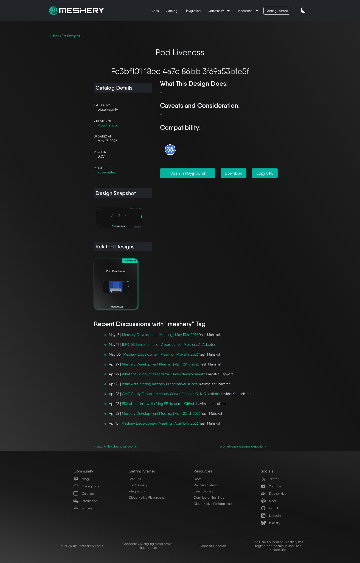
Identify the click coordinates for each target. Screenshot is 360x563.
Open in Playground (187, 173)
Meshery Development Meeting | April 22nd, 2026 (161, 413)
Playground (192, 11)
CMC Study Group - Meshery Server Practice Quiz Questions (170, 394)
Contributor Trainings (209, 497)
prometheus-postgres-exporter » (243, 446)
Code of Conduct (213, 546)
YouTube (271, 486)
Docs (155, 11)
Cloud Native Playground (147, 497)
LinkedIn (271, 515)
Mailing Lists (86, 486)
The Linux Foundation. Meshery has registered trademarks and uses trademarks (278, 546)
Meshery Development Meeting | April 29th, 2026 (160, 364)
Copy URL (264, 173)
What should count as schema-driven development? (163, 374)
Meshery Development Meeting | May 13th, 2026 (160, 334)
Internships (85, 501)
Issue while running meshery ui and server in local (160, 384)
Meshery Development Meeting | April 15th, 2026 (159, 423)
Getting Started (276, 11)
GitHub (270, 508)
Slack (269, 501)
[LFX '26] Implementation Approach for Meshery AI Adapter (168, 344)
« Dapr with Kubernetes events (115, 446)
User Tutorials (203, 491)
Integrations (137, 491)
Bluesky (270, 523)
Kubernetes (107, 172)
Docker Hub (274, 493)
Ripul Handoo (108, 125)
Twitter (270, 479)
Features (135, 479)
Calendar (84, 493)
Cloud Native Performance (213, 503)
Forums (82, 508)
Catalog (171, 11)
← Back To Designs (64, 36)
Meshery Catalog (206, 485)
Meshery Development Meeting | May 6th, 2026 (160, 354)
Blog (81, 479)
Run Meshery (138, 485)
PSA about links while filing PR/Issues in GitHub (158, 403)
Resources (245, 11)
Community (216, 11)
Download (233, 173)
